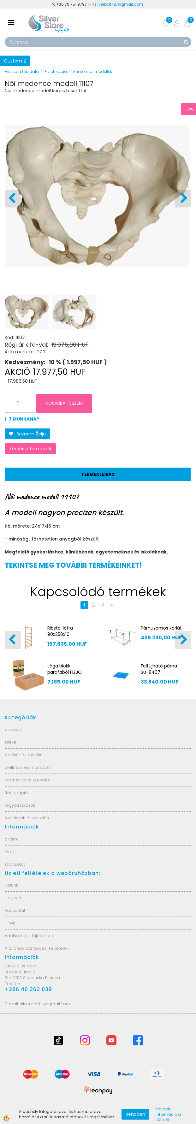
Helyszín (13, 898)
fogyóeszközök (20, 805)
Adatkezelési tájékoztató (30, 936)
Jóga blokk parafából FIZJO (64, 669)
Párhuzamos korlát (161, 628)
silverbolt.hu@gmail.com (119, 4)
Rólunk (11, 885)
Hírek (10, 923)
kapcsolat (15, 864)
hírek (10, 852)
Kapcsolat (15, 910)
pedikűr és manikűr (24, 755)
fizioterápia (16, 793)
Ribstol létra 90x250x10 (60, 631)
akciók (11, 839)
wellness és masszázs (27, 767)
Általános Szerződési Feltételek (36, 948)
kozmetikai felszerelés (27, 780)
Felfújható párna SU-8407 (159, 669)
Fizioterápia (56, 71)
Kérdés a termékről (30, 448)
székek (11, 742)
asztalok (13, 729)
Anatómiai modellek (92, 71)
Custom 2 (15, 61)
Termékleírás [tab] (98, 474)
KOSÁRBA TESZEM (64, 403)
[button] (183, 198)
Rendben (135, 1114)
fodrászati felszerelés (27, 818)
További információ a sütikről (168, 1114)
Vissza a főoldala (22, 71)
